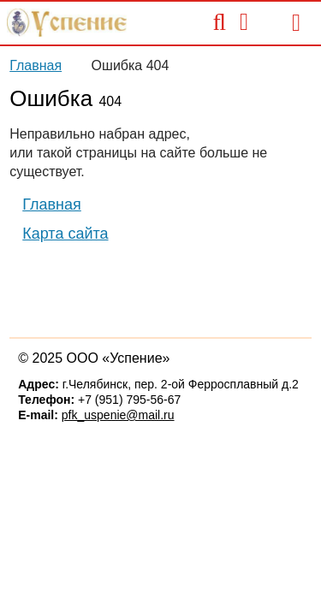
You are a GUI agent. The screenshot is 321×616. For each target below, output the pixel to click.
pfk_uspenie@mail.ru (118, 415)
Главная (35, 65)
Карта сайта (65, 233)
